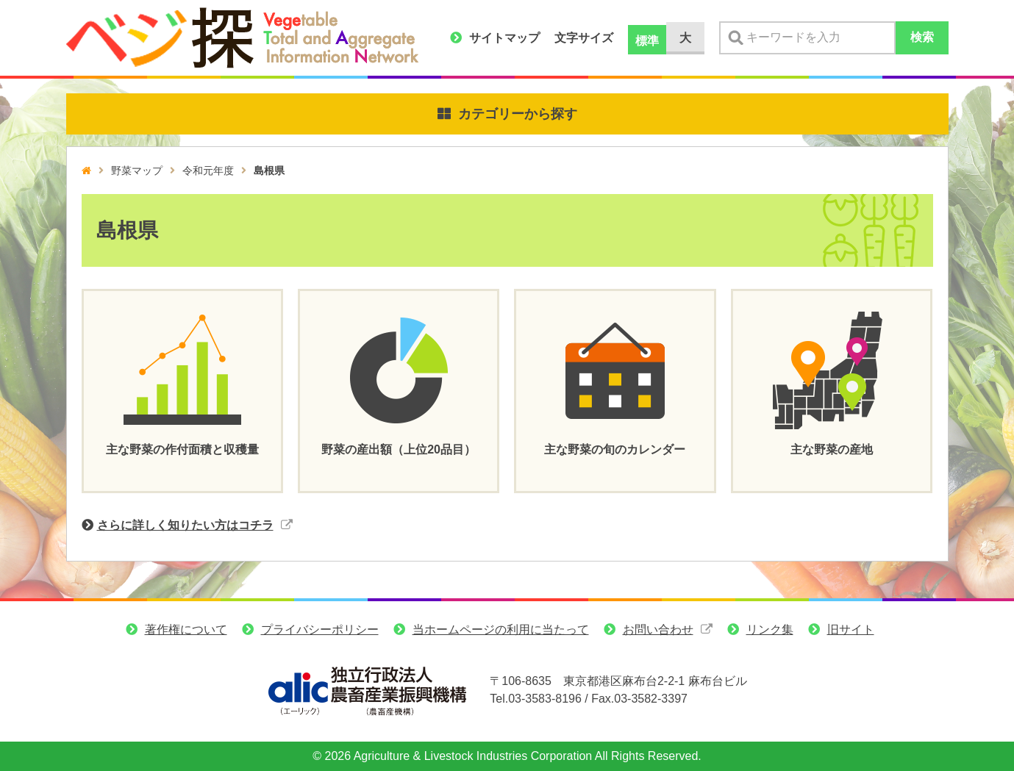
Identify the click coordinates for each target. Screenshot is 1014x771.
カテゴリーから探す (517, 114)
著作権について (186, 629)
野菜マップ (137, 170)
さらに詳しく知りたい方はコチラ (185, 525)
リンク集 (769, 629)
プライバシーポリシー (320, 629)
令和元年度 (208, 170)
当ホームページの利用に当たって (501, 629)
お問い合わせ (658, 629)
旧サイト (850, 629)
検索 (922, 37)
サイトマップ (504, 38)
